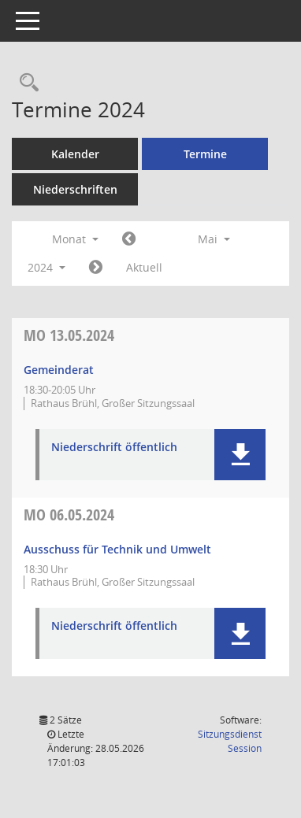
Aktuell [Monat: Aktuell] (144, 267)
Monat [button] (75, 238)
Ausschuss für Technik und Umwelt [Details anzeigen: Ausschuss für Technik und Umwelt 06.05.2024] (117, 549)
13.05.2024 (69, 335)
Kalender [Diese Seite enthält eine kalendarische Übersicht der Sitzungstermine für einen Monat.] (75, 153)
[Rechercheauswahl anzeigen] (25, 83)
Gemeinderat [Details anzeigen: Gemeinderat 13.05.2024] (59, 369)
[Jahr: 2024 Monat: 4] (128, 239)
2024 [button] (46, 267)
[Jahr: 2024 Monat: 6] (95, 268)
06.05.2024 (69, 514)
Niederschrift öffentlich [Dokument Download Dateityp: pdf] (114, 447)
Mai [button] (214, 238)
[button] (240, 454)
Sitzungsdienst (230, 741)
